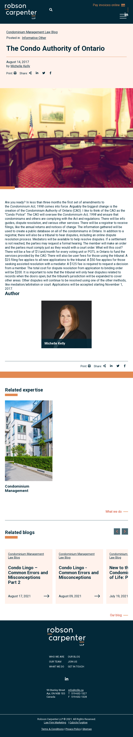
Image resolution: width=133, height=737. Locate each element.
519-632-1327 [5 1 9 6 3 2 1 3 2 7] (79, 693)
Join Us (72, 661)
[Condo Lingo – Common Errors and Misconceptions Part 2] (46, 596)
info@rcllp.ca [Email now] (76, 690)
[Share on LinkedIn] (37, 73)
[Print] (15, 73)
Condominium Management (17, 488)
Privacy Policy (73, 729)
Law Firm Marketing (55, 722)
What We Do (56, 666)
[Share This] (30, 73)
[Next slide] (125, 531)
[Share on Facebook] (50, 73)
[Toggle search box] (50, 9)
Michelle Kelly (20, 66)
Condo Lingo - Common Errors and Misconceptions (79, 572)
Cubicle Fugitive (78, 722)
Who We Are (56, 656)
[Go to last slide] (117, 531)
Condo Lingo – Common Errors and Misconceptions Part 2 (28, 575)
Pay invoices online (109, 5)
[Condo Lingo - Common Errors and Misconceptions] (97, 596)
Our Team (55, 661)
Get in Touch (76, 666)
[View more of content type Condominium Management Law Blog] (32, 32)
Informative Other (34, 38)
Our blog (116, 615)
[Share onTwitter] (44, 73)
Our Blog (74, 656)
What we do (113, 511)
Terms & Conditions (52, 729)
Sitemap (87, 729)
